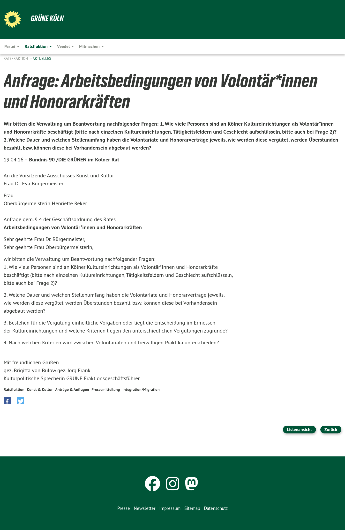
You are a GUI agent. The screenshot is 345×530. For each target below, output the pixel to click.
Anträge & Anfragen (72, 389)
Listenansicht (299, 429)
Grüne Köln (47, 18)
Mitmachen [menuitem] (89, 46)
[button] (7, 400)
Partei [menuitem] (9, 46)
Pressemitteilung (105, 389)
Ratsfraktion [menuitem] (36, 46)
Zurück (330, 429)
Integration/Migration (141, 389)
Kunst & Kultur (40, 389)
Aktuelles (42, 58)
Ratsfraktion (16, 58)
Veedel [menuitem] (63, 46)
